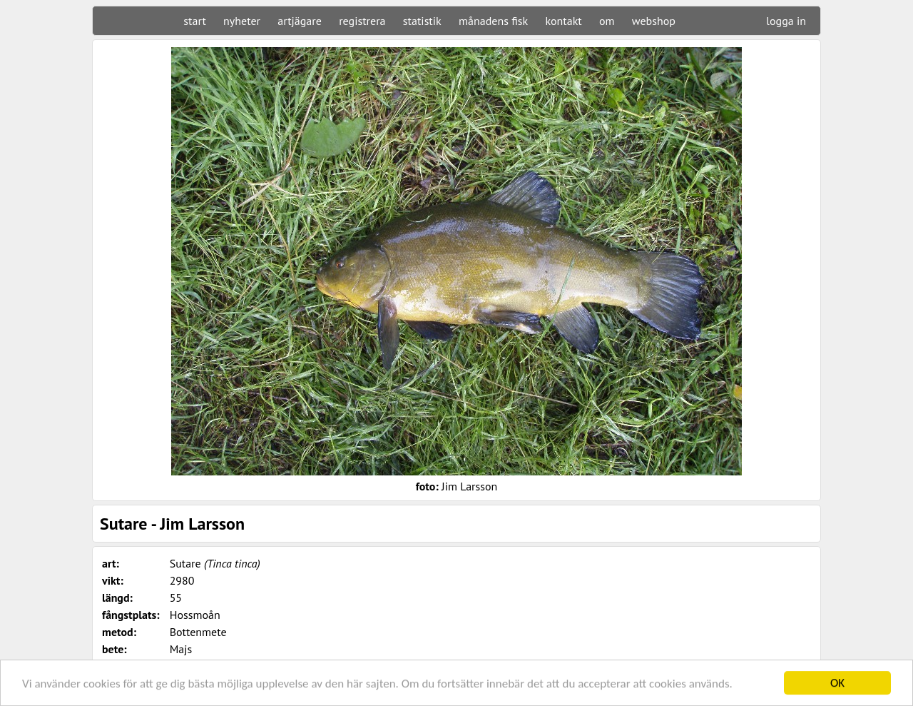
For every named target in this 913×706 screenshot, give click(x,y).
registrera (362, 21)
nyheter (241, 21)
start (194, 21)
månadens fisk (493, 21)
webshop (653, 21)
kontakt (563, 21)
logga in (786, 21)
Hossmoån (195, 614)
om (607, 21)
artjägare (299, 21)
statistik (422, 21)
